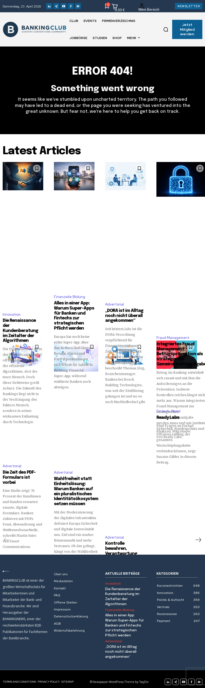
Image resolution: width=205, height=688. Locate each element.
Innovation (12, 308)
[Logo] (26, 567)
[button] (165, 29)
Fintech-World (168, 412)
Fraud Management (172, 339)
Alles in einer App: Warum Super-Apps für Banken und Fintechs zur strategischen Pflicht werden (124, 620)
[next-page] (198, 535)
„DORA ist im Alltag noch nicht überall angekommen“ (122, 315)
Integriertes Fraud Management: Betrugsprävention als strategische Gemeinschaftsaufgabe (179, 355)
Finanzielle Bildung (69, 295)
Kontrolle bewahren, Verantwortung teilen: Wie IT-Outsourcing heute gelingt (124, 549)
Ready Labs (167, 419)
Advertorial (114, 304)
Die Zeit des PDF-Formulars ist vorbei (22, 471)
